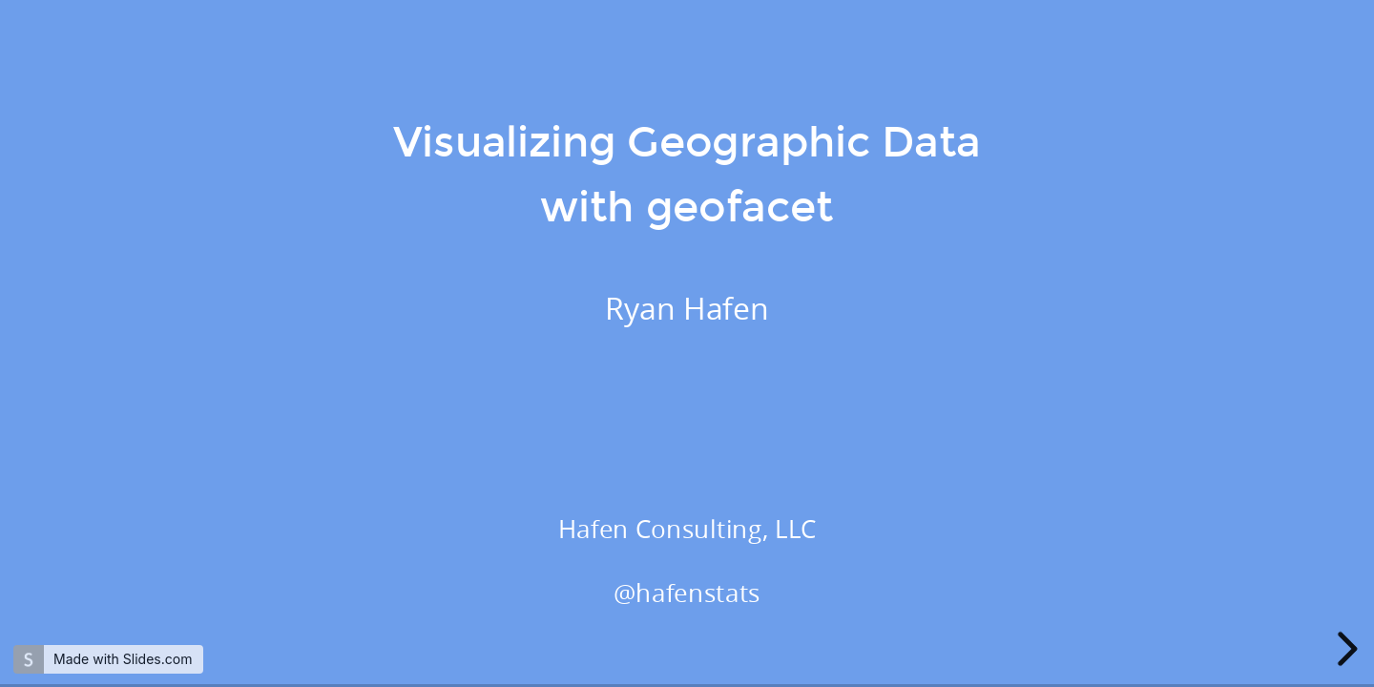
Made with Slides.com (122, 659)
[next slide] (1344, 649)
